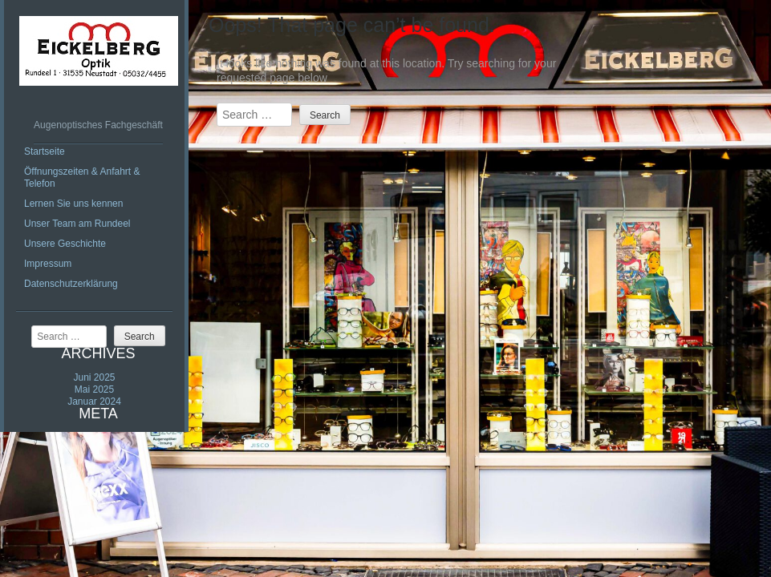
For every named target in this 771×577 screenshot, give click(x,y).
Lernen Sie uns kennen (73, 203)
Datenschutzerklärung (71, 283)
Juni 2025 (94, 377)
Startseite (44, 151)
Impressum (47, 263)
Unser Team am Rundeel (77, 223)
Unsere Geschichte (65, 243)
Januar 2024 (94, 401)
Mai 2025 (94, 389)
